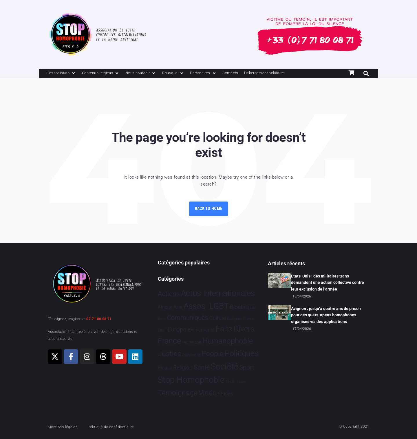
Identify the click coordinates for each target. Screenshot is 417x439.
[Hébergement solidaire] (286, 74)
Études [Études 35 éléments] (225, 393)
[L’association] (63, 74)
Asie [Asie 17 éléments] (177, 307)
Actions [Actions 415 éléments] (169, 294)
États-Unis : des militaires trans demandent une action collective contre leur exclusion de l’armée (327, 282)
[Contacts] (249, 74)
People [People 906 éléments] (213, 353)
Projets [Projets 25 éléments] (165, 368)
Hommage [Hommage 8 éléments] (191, 342)
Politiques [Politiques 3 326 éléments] (242, 353)
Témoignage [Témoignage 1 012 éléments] (177, 393)
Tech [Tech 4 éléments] (230, 381)
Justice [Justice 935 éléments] (169, 353)
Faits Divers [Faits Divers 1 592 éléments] (235, 328)
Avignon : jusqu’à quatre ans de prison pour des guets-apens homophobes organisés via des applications (326, 315)
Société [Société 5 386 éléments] (224, 366)
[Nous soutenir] (151, 74)
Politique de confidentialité (118, 426)
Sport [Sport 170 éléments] (246, 367)
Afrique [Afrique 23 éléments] (165, 307)
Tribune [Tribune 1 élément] (240, 382)
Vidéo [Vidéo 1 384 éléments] (208, 392)
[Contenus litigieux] (107, 74)
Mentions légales (65, 426)
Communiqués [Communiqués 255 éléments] (187, 317)
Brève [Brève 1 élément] (162, 319)
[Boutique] (186, 74)
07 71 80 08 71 (99, 319)
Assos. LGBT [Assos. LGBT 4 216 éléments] (206, 306)
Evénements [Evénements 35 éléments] (201, 330)
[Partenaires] (219, 74)
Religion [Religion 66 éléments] (182, 367)
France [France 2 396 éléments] (169, 341)
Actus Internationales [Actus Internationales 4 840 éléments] (218, 293)
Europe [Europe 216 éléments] (176, 329)
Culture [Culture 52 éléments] (217, 318)
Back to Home (208, 209)
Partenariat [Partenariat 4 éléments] (191, 355)
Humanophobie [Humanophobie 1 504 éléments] (227, 341)
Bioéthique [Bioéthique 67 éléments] (242, 307)
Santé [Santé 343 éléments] (202, 367)
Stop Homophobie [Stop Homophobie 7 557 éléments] (191, 380)
